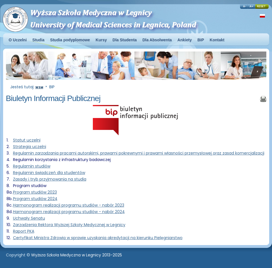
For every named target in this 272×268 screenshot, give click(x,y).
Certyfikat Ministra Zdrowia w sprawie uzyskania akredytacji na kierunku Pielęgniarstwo (98, 238)
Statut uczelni (26, 140)
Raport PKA (23, 231)
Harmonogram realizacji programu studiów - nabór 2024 (69, 212)
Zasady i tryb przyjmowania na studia (49, 179)
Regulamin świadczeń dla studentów (49, 172)
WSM (39, 87)
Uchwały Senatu (29, 218)
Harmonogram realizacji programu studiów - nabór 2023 (68, 205)
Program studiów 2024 (35, 198)
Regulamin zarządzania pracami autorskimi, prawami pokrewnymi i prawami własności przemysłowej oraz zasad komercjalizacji (138, 153)
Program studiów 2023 (35, 192)
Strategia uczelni (29, 146)
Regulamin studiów (31, 166)
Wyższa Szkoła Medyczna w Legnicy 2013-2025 (76, 255)
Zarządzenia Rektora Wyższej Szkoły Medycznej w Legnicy (69, 225)
